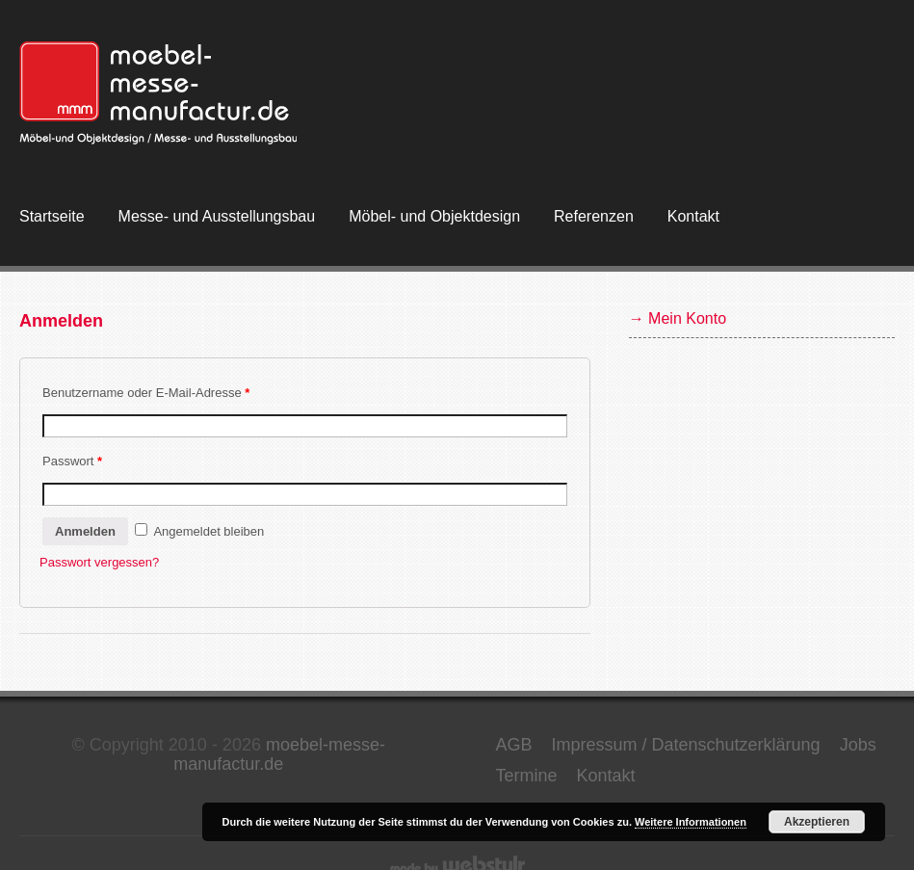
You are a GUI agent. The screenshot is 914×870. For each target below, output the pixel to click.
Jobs (858, 744)
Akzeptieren (816, 822)
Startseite (52, 216)
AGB (513, 744)
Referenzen (594, 216)
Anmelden (85, 531)
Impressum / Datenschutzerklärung (686, 744)
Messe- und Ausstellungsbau (217, 216)
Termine (526, 775)
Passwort (72, 461)
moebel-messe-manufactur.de (279, 754)
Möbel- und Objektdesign (434, 216)
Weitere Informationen (690, 822)
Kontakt (693, 216)
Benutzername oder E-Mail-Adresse (145, 392)
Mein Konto (687, 318)
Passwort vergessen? (99, 562)
